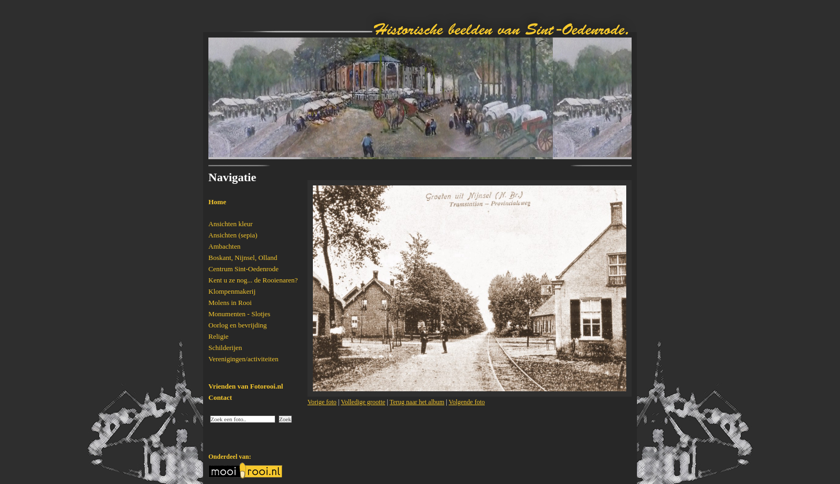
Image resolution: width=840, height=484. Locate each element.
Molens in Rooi (230, 303)
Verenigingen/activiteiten (243, 359)
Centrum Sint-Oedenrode (243, 269)
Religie (218, 336)
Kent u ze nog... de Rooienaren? (253, 280)
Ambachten (224, 246)
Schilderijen (225, 348)
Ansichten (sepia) (232, 235)
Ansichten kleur (230, 224)
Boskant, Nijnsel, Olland (243, 258)
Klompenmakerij (232, 291)
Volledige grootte (363, 402)
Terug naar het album (416, 402)
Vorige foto (322, 402)
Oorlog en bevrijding (237, 325)
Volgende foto (467, 402)
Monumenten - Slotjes (239, 314)
